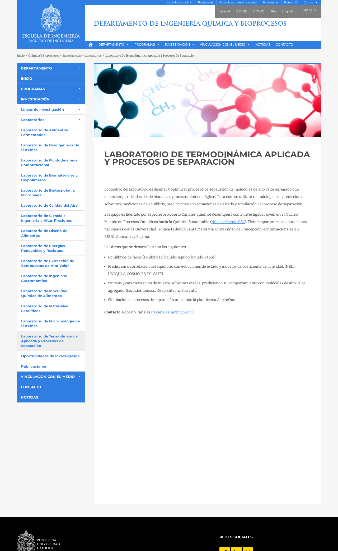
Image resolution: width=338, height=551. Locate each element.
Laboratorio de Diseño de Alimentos (44, 233)
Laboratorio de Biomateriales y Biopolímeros (49, 177)
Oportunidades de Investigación (50, 356)
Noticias (262, 45)
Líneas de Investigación (42, 109)
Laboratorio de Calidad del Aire (49, 205)
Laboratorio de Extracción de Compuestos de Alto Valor (47, 263)
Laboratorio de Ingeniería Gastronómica (44, 278)
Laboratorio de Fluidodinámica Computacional (49, 162)
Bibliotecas (270, 2)
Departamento (113, 45)
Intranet (224, 11)
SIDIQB (241, 11)
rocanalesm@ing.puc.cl (172, 312)
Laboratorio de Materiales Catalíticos (44, 308)
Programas (147, 45)
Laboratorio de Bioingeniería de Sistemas (50, 147)
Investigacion (72, 55)
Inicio (21, 55)
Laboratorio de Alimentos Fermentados (44, 132)
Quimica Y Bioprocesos (43, 55)
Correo (308, 2)
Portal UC (291, 2)
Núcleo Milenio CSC (228, 222)
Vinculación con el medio (48, 376)
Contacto (284, 45)
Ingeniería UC (308, 11)
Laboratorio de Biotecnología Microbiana (48, 192)
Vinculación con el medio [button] (225, 45)
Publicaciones (34, 366)
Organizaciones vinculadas (238, 2)
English (287, 11)
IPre (273, 11)
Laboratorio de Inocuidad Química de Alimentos (44, 293)
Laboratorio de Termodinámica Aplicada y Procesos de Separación (49, 341)
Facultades (205, 2)
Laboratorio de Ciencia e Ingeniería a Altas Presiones (46, 218)
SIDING (258, 11)
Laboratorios (92, 55)
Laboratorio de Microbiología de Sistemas (50, 323)
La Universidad (177, 2)
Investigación (180, 45)
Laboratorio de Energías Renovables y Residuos (43, 248)
